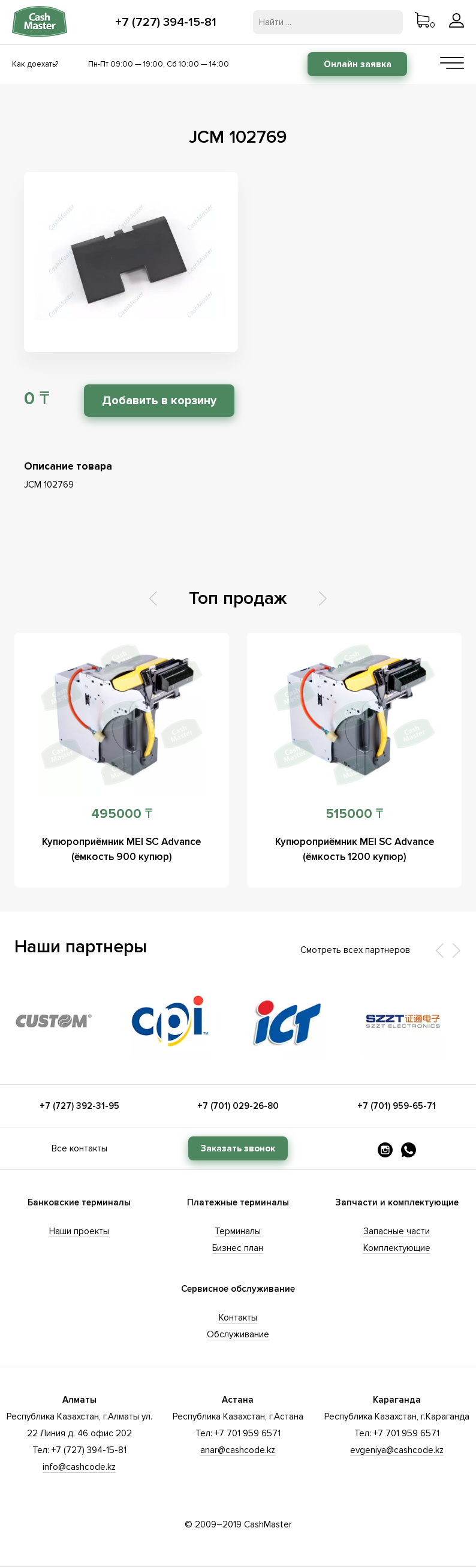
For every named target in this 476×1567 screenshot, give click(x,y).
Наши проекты (79, 1231)
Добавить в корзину (159, 400)
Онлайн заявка (357, 64)
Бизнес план (237, 1248)
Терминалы (238, 1231)
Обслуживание (238, 1334)
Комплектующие (396, 1248)
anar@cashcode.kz (237, 1450)
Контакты (238, 1317)
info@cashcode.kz (79, 1466)
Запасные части (396, 1231)
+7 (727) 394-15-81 (165, 22)
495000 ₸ (121, 814)
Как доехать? (35, 64)
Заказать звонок (238, 1148)
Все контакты (79, 1148)
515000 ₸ (354, 814)
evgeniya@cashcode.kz (397, 1450)
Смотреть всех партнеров (355, 950)
